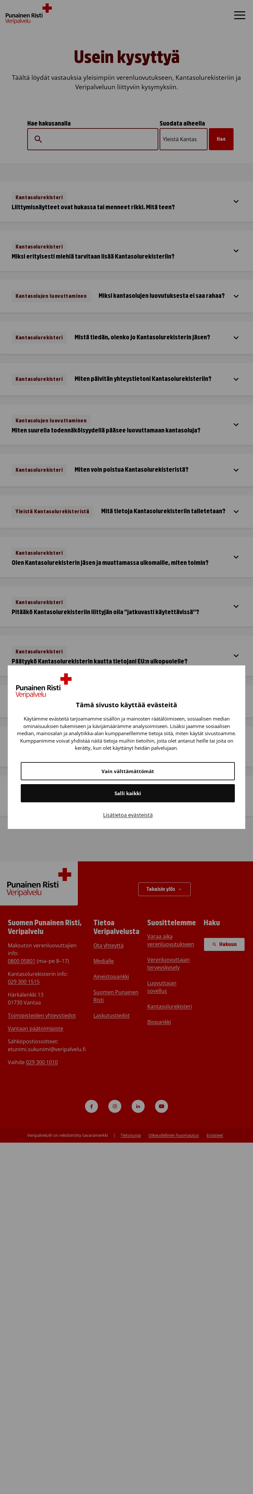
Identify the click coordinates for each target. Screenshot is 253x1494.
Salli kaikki (127, 793)
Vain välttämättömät (128, 771)
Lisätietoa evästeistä (128, 815)
